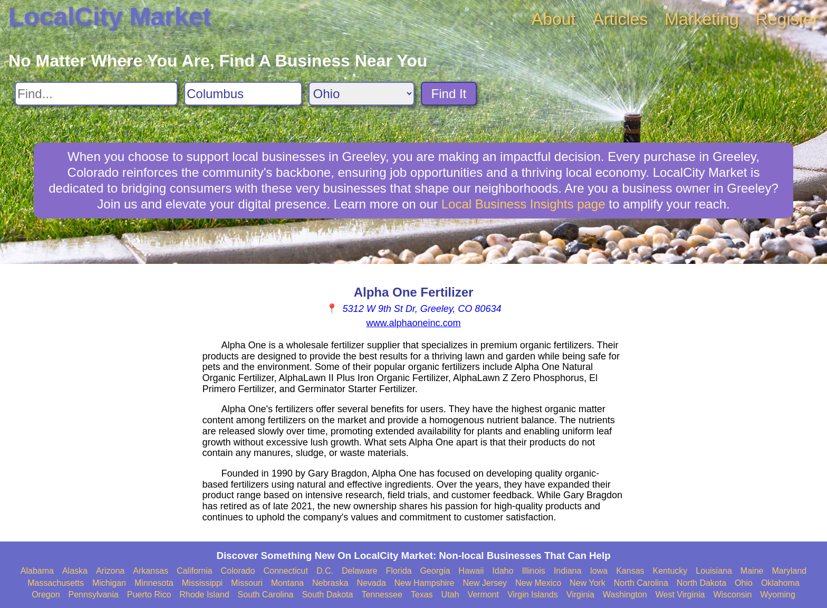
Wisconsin (732, 594)
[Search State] (362, 94)
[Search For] (96, 94)
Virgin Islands (532, 594)
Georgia (435, 570)
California (195, 570)
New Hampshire (425, 582)
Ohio (744, 582)
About (554, 19)
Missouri (247, 582)
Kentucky (670, 570)
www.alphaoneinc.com (413, 323)
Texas (422, 594)
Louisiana (714, 570)
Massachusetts (55, 582)
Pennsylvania (94, 594)
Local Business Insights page (523, 204)
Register (787, 19)
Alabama (37, 570)
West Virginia (680, 594)
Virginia (580, 594)
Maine (752, 570)
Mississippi (202, 582)
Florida (399, 570)
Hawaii (471, 570)
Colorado (237, 570)
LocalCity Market (109, 17)
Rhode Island (204, 594)
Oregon (46, 594)
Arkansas (150, 570)
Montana (287, 582)
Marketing (702, 19)
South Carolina (266, 594)
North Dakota (701, 582)
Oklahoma (780, 582)
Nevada (371, 582)
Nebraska (330, 582)
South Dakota (327, 594)
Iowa (599, 570)
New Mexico (538, 582)
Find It (449, 94)
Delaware (360, 570)
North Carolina (641, 582)
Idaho (502, 570)
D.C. (324, 570)
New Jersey (485, 582)
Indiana (568, 570)
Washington (625, 594)
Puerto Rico (149, 594)
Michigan (109, 582)
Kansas (630, 570)
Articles (620, 19)
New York (587, 582)
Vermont (483, 594)
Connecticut (285, 570)
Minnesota (154, 582)
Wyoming (777, 594)
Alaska (75, 570)
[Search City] (243, 94)
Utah (450, 594)
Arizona (110, 570)
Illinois (533, 570)
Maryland (789, 570)
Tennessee (381, 594)
